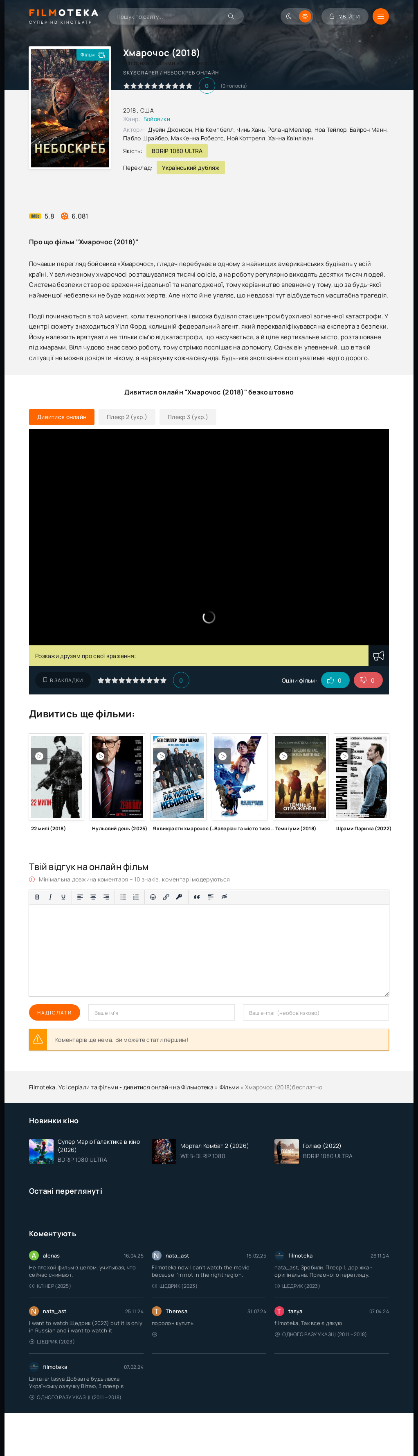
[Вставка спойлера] (211, 897)
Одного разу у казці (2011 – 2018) (321, 1334)
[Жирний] (37, 897)
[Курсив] (50, 897)
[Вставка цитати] (197, 897)
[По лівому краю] (80, 897)
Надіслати (54, 1012)
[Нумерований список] (136, 897)
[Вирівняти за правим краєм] (106, 897)
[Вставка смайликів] (153, 897)
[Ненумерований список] (123, 897)
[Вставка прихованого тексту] (225, 897)
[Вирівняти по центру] (93, 897)
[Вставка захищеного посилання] (179, 897)
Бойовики (157, 119)
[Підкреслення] (63, 897)
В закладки (63, 680)
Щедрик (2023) (175, 1285)
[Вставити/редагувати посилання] (166, 897)
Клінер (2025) (50, 1285)
